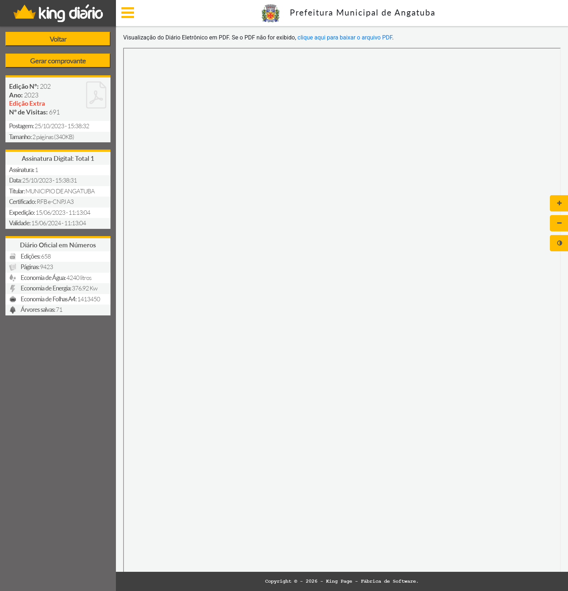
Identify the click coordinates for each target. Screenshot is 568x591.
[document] (342, 310)
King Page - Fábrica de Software (371, 581)
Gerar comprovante (58, 60)
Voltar (58, 38)
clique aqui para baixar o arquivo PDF (344, 37)
